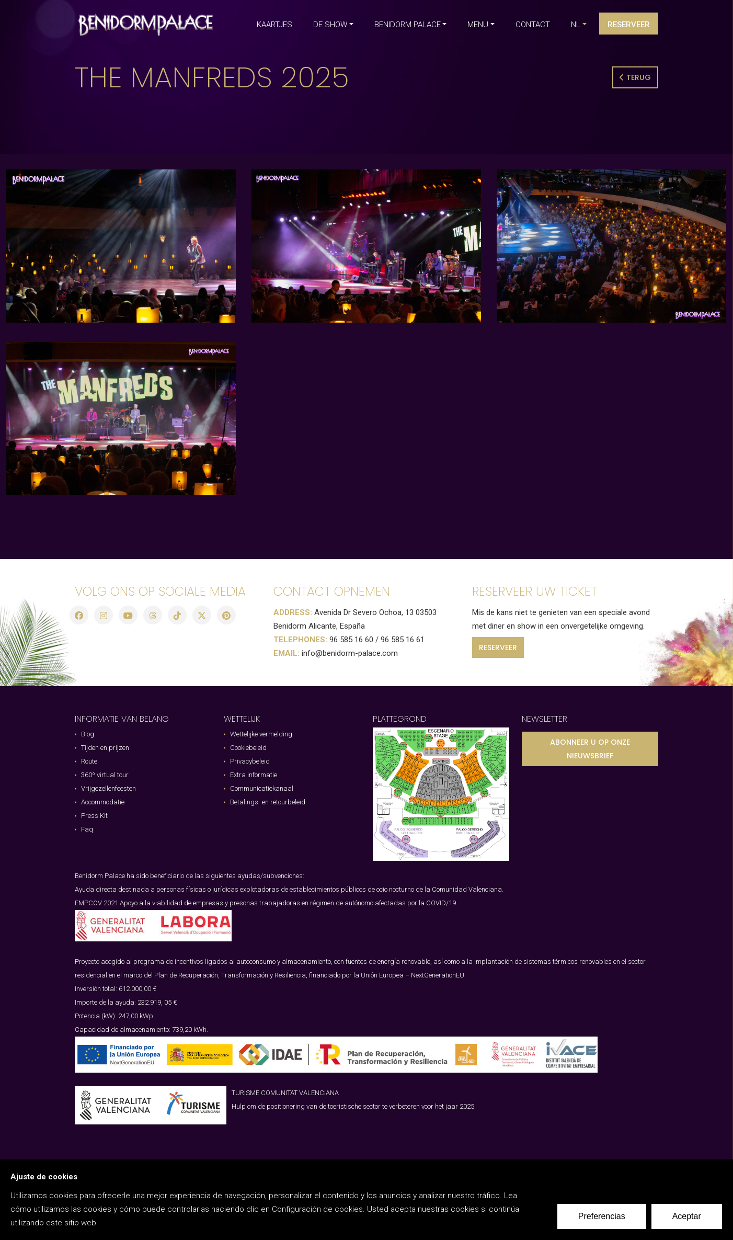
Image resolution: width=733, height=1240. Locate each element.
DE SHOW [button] (330, 24)
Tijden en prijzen (105, 748)
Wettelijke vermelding (261, 734)
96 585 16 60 (351, 639)
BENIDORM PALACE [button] (407, 24)
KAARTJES (274, 24)
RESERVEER (498, 647)
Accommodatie (102, 802)
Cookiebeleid (248, 748)
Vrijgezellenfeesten (108, 788)
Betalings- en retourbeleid (267, 802)
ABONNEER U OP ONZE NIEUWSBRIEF (590, 749)
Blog (87, 734)
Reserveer (629, 24)
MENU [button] (477, 24)
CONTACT (533, 24)
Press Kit (94, 816)
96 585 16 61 (403, 639)
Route (89, 761)
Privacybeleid (250, 761)
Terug (635, 77)
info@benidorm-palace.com (350, 653)
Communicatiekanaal (261, 788)
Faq (87, 829)
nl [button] (575, 24)
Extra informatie (253, 775)
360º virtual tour (105, 775)
